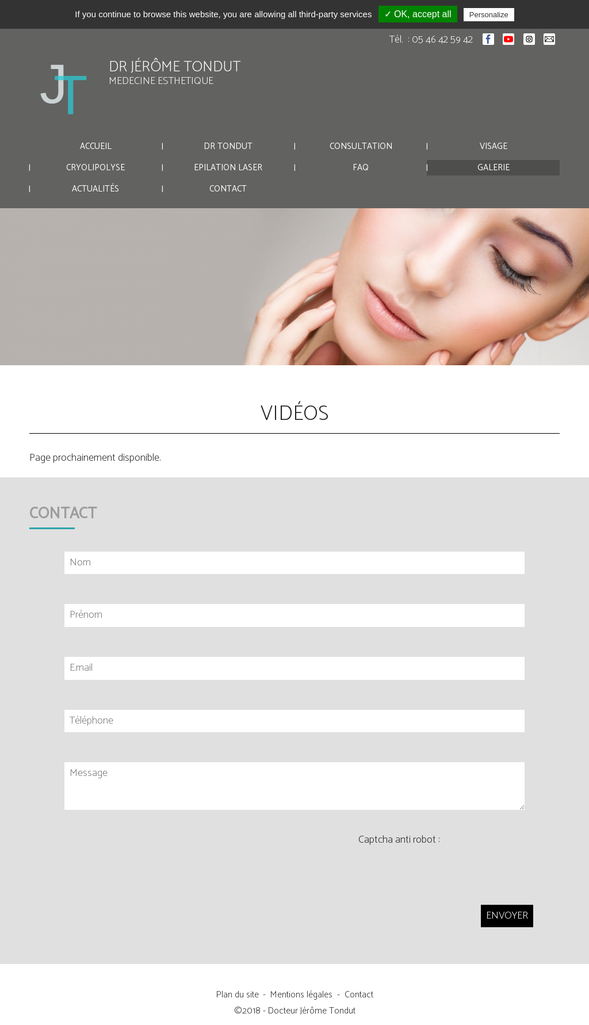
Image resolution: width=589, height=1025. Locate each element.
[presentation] (445, 868)
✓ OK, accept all (418, 14)
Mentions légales (301, 995)
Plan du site (237, 994)
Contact (359, 995)
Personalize (488, 14)
